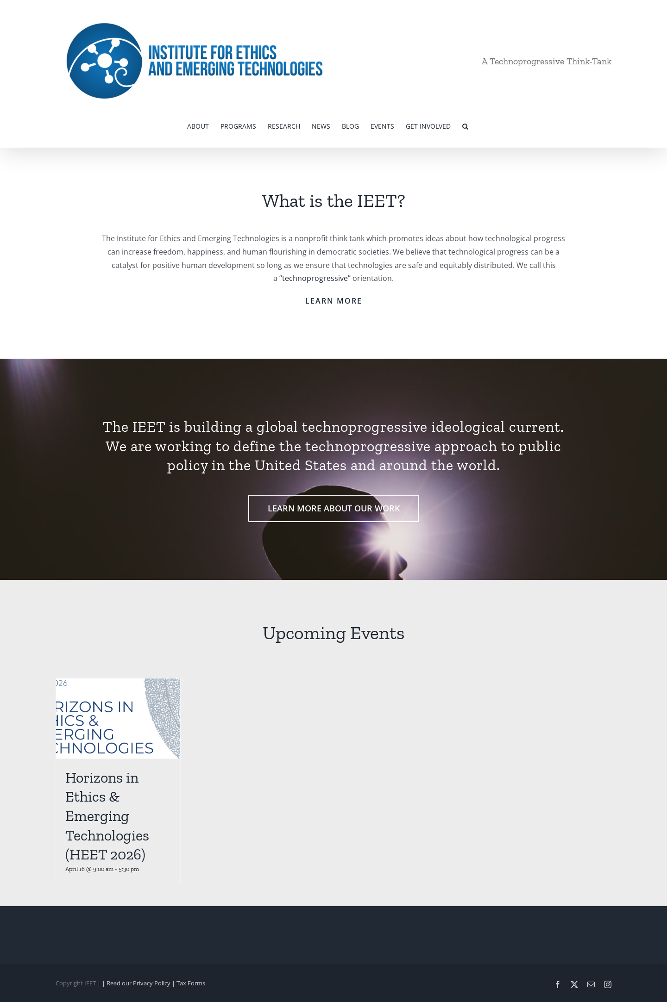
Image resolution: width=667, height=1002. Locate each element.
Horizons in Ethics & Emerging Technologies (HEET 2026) (107, 816)
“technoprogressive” (315, 278)
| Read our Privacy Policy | (139, 983)
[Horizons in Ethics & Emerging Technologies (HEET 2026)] (118, 718)
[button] (465, 125)
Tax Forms (190, 983)
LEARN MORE (333, 301)
